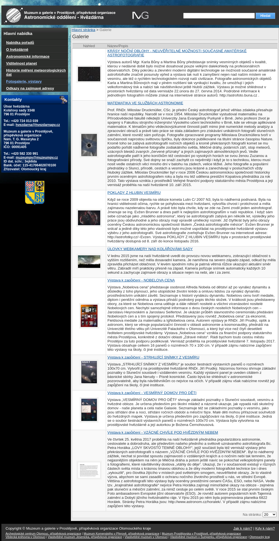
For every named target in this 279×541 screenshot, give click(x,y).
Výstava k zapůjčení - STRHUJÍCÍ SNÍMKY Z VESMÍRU (153, 357)
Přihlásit (7, 2)
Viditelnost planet (21, 63)
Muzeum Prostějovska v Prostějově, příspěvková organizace (201, 533)
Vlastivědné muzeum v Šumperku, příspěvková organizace (208, 537)
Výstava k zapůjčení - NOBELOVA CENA (141, 280)
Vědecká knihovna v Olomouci (25, 537)
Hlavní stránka (83, 30)
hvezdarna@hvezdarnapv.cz (38, 125)
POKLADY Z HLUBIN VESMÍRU (134, 193)
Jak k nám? (242, 528)
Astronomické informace (27, 56)
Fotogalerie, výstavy (24, 81)
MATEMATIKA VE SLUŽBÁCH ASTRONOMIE (145, 103)
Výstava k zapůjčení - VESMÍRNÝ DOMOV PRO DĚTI (152, 393)
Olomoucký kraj (259, 537)
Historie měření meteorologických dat (36, 72)
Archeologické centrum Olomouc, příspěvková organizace (43, 533)
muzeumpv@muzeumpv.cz (37, 157)
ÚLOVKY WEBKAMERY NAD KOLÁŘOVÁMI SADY (150, 249)
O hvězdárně (17, 49)
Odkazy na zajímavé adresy (30, 88)
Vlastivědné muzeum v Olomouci (146, 537)
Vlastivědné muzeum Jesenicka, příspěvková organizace (85, 537)
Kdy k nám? (265, 528)
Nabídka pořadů (20, 42)
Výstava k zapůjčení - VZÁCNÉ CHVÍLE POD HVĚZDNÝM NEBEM (162, 432)
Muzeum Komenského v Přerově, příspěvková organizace (121, 533)
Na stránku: (253, 514)
